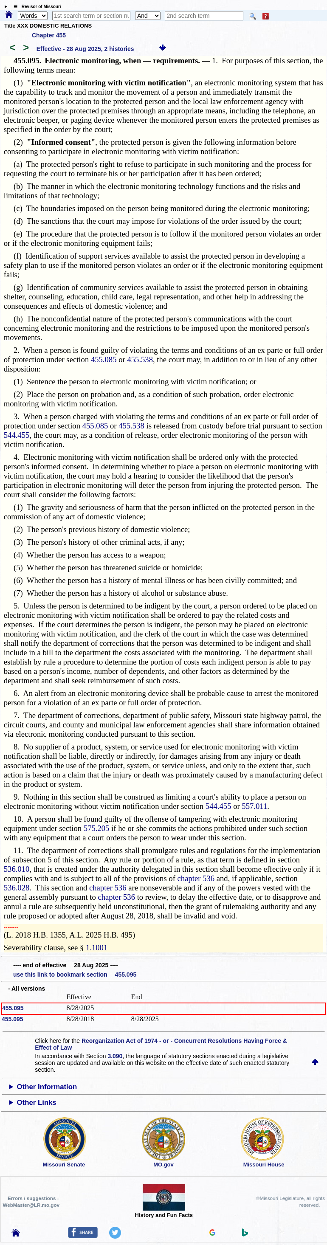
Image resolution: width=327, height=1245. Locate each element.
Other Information (47, 1087)
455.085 (104, 359)
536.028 (17, 887)
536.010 (17, 869)
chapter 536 (196, 878)
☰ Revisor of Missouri (35, 6)
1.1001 (96, 947)
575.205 (97, 828)
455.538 (140, 359)
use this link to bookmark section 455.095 (74, 974)
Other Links (36, 1103)
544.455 (17, 435)
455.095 (13, 1008)
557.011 (254, 806)
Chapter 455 (49, 35)
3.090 (114, 1056)
